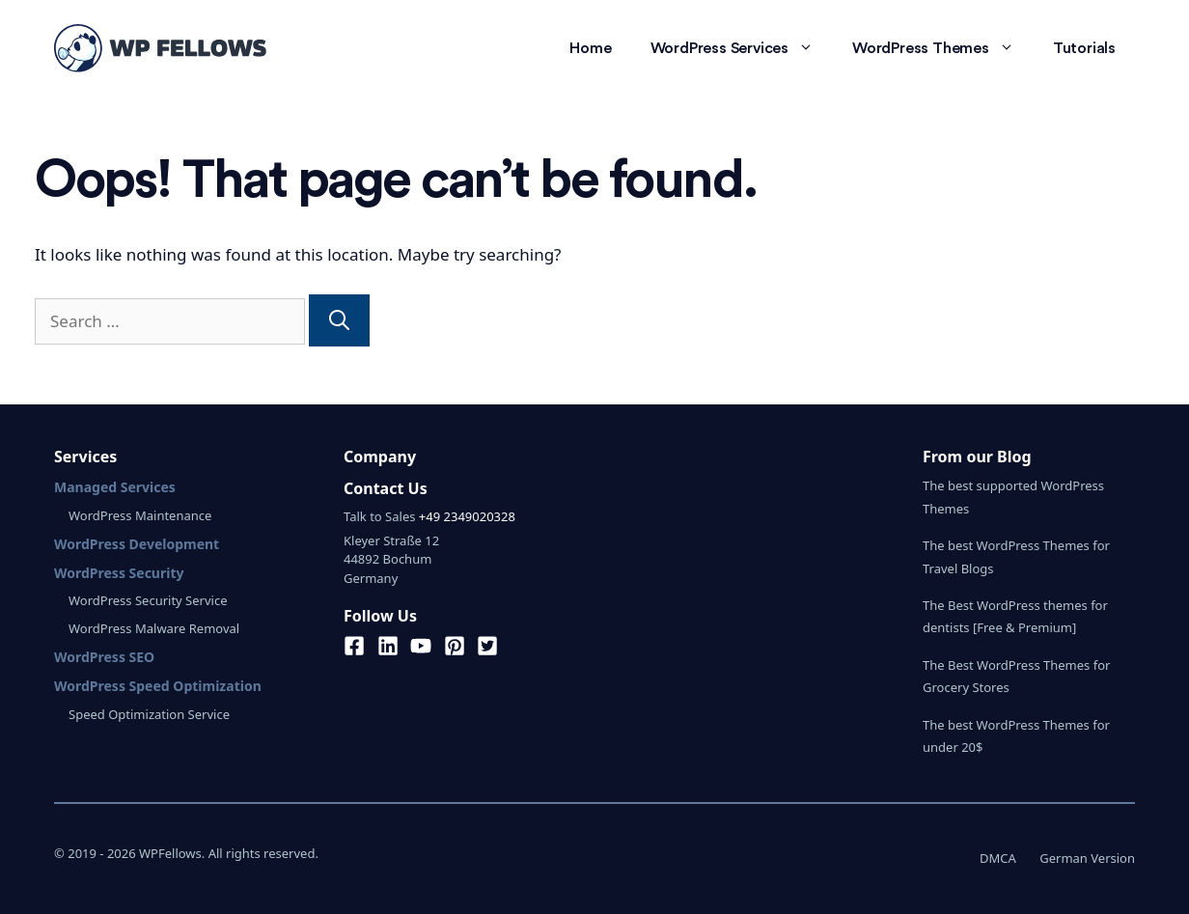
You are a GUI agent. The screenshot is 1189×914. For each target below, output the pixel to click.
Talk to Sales (379, 516)
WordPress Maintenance (140, 515)
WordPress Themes (943, 48)
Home (590, 48)
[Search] (339, 320)
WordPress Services (741, 48)
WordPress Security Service (148, 600)
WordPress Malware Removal (154, 628)
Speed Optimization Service (149, 714)
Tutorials (1084, 48)
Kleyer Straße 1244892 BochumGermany (391, 559)
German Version (1087, 858)
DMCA (998, 858)
